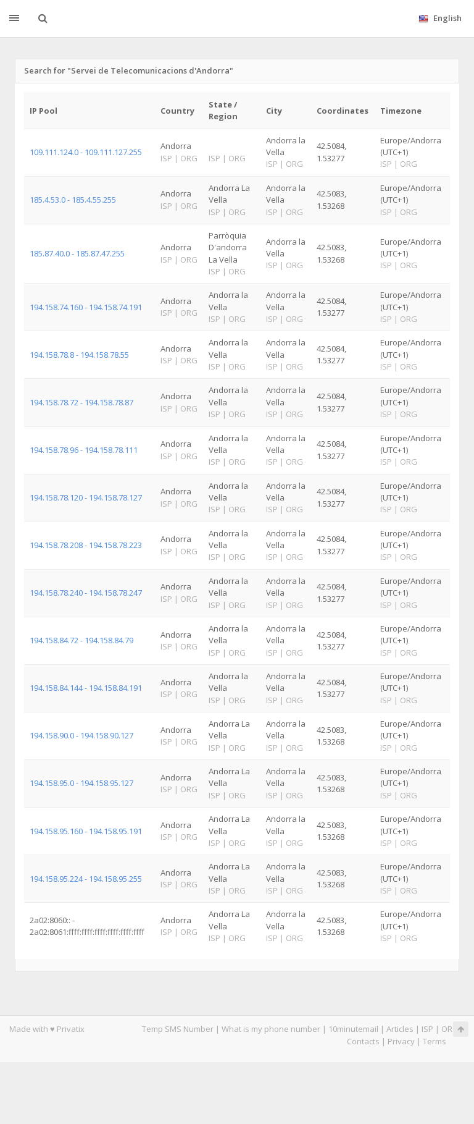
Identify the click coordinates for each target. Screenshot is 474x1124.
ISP (427, 1028)
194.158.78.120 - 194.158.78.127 (86, 497)
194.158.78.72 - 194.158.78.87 (81, 402)
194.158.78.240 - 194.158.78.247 (86, 592)
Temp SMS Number (178, 1028)
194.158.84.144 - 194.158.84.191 (86, 687)
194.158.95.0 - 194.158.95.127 (81, 782)
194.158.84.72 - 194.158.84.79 (81, 640)
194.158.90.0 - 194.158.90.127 (81, 735)
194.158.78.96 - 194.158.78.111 (84, 449)
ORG (450, 1028)
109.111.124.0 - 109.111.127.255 (86, 152)
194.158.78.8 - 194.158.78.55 (79, 354)
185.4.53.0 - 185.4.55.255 (73, 199)
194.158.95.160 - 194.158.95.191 (86, 831)
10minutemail (353, 1028)
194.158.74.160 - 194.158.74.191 (86, 307)
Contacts (363, 1041)
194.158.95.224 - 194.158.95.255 (86, 878)
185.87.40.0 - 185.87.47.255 (77, 253)
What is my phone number (271, 1028)
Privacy (401, 1041)
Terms (434, 1041)
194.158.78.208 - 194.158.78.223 (86, 545)
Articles (400, 1028)
